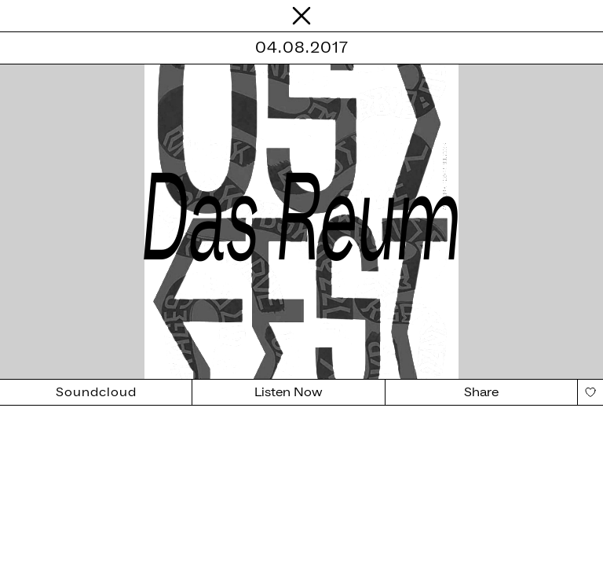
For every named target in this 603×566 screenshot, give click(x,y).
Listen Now (288, 392)
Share (481, 392)
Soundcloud (96, 392)
